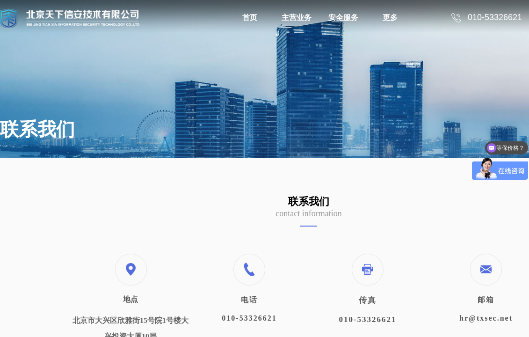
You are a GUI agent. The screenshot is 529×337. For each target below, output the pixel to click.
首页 (249, 18)
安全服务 (343, 18)
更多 (390, 18)
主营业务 (297, 18)
